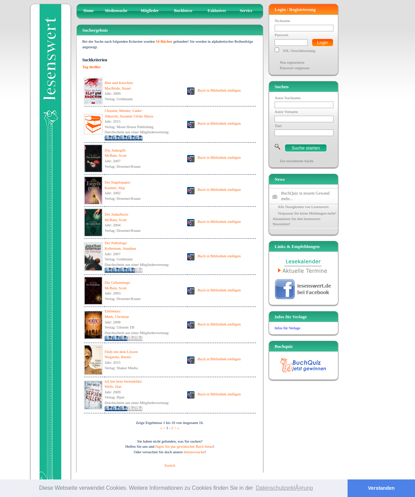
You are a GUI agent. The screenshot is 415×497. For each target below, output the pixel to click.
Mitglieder (150, 11)
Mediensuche (116, 11)
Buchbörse (183, 11)
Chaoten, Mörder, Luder (123, 110)
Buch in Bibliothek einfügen (219, 90)
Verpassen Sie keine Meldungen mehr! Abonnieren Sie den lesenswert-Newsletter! (305, 218)
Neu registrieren (292, 62)
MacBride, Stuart (118, 88)
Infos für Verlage (287, 328)
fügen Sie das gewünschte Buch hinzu (184, 446)
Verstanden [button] (381, 488)
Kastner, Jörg (115, 188)
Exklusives (217, 11)
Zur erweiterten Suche (296, 161)
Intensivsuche (194, 452)
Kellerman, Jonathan (120, 248)
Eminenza (112, 311)
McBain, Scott (116, 155)
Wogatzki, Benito (118, 357)
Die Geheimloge (117, 282)
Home (89, 11)
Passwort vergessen (294, 68)
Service (246, 11)
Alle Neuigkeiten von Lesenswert (303, 207)
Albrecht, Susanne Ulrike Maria (129, 116)
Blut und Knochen (118, 83)
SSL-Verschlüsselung (299, 51)
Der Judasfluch (116, 214)
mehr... (286, 198)
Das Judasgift (115, 150)
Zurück (169, 465)
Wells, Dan (113, 386)
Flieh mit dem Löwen (121, 352)
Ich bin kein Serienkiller (123, 381)
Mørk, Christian (117, 316)
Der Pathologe (116, 243)
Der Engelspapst (117, 182)
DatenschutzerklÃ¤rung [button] (284, 488)
